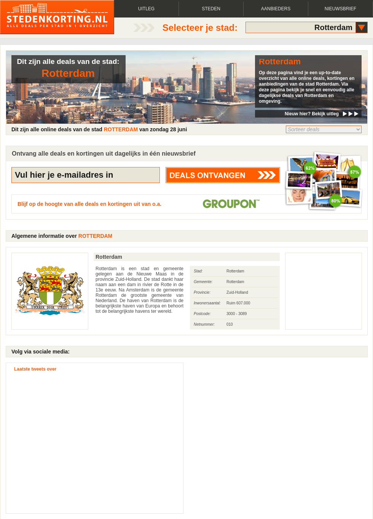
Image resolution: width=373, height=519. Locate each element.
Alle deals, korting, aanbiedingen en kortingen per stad (57, 17)
